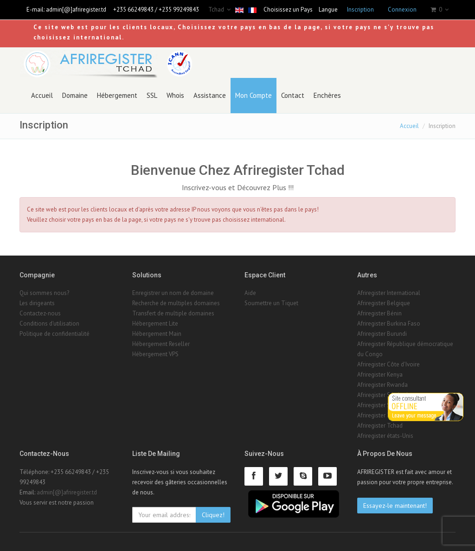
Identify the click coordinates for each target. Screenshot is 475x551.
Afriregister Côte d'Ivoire (388, 364)
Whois (175, 95)
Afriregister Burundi (382, 334)
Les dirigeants (37, 303)
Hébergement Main (156, 334)
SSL (152, 95)
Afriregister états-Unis (385, 436)
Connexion (402, 9)
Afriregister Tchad (380, 425)
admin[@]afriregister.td (76, 9)
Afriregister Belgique (383, 303)
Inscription (360, 9)
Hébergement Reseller (161, 344)
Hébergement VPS (155, 354)
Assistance (209, 95)
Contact (292, 95)
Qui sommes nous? (44, 293)
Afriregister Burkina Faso (388, 323)
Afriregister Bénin (379, 313)
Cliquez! (213, 515)
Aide (250, 293)
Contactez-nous (40, 313)
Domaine (75, 95)
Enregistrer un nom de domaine (173, 293)
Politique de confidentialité (54, 334)
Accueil (42, 95)
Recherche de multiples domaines (176, 303)
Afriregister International (388, 293)
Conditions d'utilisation (49, 323)
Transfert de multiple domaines (173, 313)
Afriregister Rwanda (382, 385)
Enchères (327, 95)
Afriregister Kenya (380, 374)
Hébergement (117, 95)
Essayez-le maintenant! (395, 505)
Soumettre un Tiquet (271, 303)
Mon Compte (253, 95)
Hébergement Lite (155, 323)
